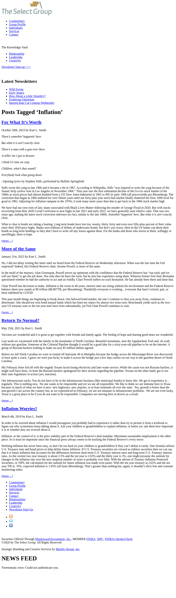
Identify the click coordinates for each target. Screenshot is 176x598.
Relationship (16, 53)
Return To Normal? (20, 320)
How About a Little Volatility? (27, 96)
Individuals (16, 27)
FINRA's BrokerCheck (118, 539)
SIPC (100, 539)
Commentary (17, 21)
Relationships (17, 499)
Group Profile (17, 24)
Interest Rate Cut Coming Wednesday (31, 102)
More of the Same (19, 248)
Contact (13, 34)
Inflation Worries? (19, 408)
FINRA (90, 539)
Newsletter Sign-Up (21, 509)
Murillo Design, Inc (68, 549)
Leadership (15, 57)
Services (14, 31)
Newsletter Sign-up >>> (16, 66)
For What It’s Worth (21, 122)
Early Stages (16, 92)
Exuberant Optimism (21, 99)
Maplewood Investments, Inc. (53, 539)
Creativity (15, 60)
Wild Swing (16, 89)
